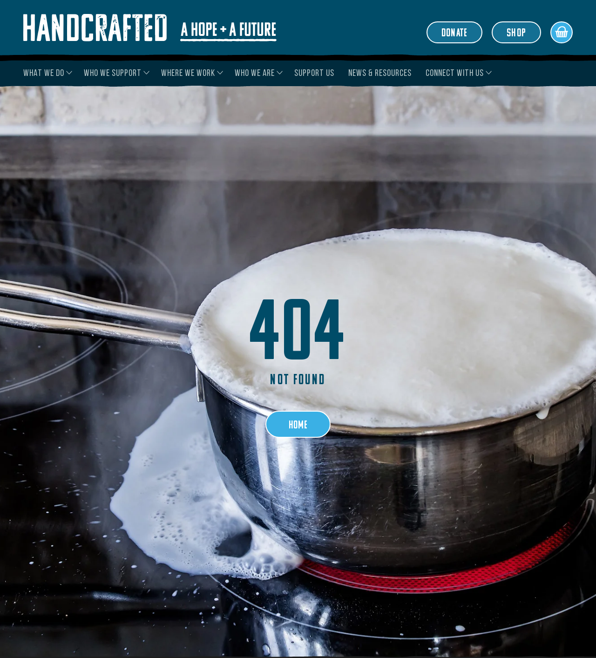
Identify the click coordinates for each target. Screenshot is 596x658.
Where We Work (188, 73)
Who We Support (113, 73)
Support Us (314, 73)
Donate (454, 33)
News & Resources (380, 73)
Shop (516, 33)
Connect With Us (455, 73)
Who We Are (255, 73)
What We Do (43, 73)
